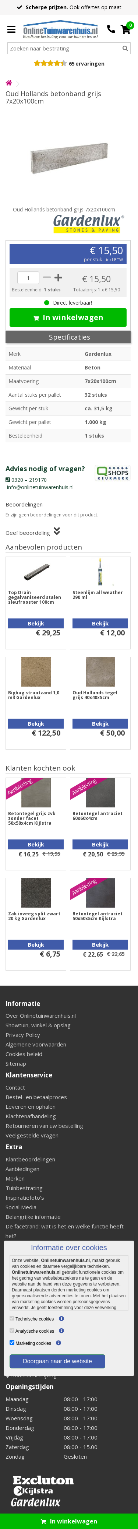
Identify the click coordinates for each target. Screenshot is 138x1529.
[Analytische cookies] (12, 1330)
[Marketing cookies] (12, 1342)
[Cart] (126, 29)
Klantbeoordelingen (30, 1159)
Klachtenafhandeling (31, 1116)
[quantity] (28, 277)
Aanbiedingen (22, 1168)
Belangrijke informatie (33, 1216)
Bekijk (36, 623)
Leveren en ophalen (31, 1106)
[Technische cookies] (12, 1318)
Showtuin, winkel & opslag (38, 1025)
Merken (15, 1178)
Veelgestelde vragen (32, 1135)
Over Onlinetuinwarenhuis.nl (41, 1015)
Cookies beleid (24, 1054)
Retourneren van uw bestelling (44, 1125)
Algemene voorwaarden (36, 1044)
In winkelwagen (68, 317)
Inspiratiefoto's (25, 1197)
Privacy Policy (23, 1034)
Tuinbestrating (24, 1188)
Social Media (21, 1207)
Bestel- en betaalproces (36, 1097)
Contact (15, 1087)
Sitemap (16, 1063)
